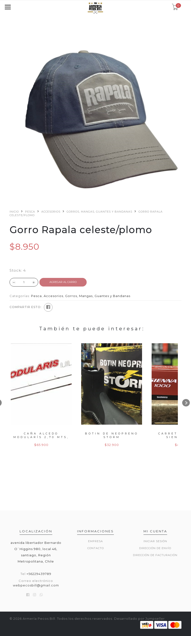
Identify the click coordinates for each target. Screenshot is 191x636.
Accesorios (50, 211)
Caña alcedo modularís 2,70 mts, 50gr (41, 437)
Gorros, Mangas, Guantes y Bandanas (99, 211)
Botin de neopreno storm (111, 435)
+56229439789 (39, 574)
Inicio (14, 211)
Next (186, 403)
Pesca (30, 211)
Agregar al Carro (63, 282)
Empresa (95, 541)
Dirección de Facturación (155, 555)
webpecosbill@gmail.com (36, 585)
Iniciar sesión (155, 541)
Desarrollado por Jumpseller (139, 618)
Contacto (95, 548)
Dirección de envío (155, 548)
